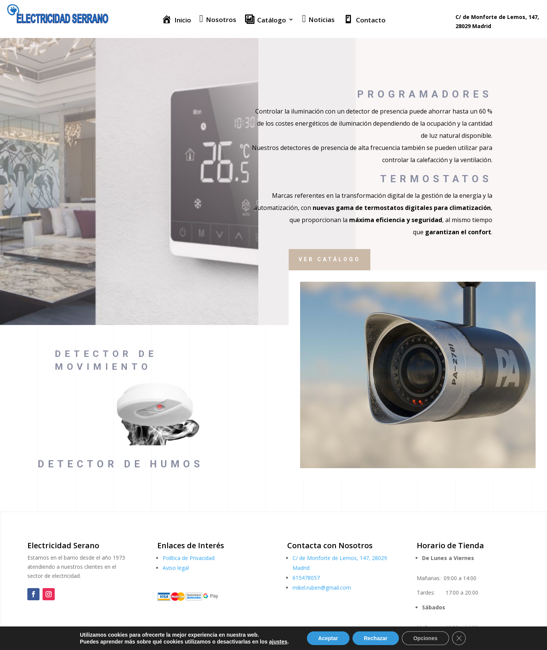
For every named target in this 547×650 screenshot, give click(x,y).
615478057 (306, 577)
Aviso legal (176, 567)
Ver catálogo (356, 259)
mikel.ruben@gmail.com (321, 587)
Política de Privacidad (189, 558)
